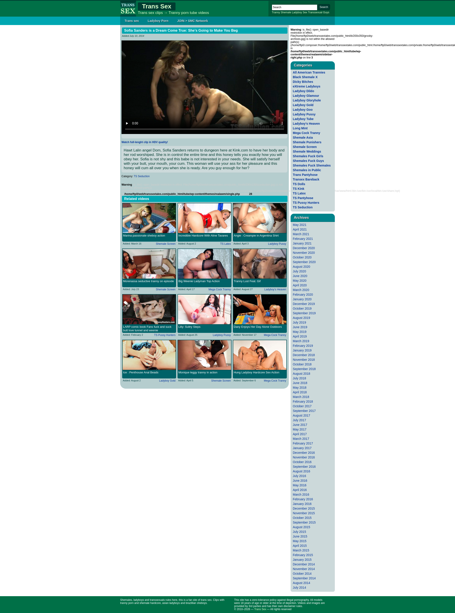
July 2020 (299, 271)
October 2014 (302, 573)
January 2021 (302, 243)
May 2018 (299, 387)
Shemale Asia (303, 137)
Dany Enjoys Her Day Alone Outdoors (258, 326)
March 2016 (301, 494)
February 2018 (303, 401)
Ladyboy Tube (303, 119)
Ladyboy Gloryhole (307, 100)
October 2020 (302, 257)
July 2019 (299, 322)
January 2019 (302, 350)
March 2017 (301, 438)
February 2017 (303, 443)
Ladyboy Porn (158, 21)
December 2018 (304, 355)
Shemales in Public (307, 170)
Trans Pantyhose (305, 175)
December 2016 (304, 452)
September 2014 (304, 578)
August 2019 (301, 318)
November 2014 (304, 569)
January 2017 (302, 448)
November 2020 (304, 252)
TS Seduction (142, 176)
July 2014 (299, 587)
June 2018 (300, 383)
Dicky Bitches (303, 81)
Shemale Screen (165, 243)
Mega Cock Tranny (219, 289)
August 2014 (301, 583)
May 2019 (299, 332)
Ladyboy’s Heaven (275, 289)
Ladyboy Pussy (277, 243)
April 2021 (300, 229)
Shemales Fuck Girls (308, 156)
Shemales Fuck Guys (308, 161)
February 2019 (303, 345)
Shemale (286, 12)
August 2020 (301, 266)
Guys (326, 12)
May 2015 (299, 541)
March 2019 (301, 341)
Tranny (276, 12)
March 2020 (301, 290)
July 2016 (299, 476)
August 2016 (301, 471)
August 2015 (301, 527)
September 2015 (304, 522)
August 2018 (301, 373)
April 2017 (300, 434)
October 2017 (302, 406)
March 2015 (301, 550)
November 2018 (304, 359)
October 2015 (302, 518)
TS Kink (298, 188)
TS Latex (225, 243)
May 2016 (299, 485)
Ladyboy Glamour (306, 95)
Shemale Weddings (307, 151)
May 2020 (299, 280)
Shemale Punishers (307, 142)
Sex (305, 12)
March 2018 (301, 397)
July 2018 (299, 378)
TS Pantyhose (303, 198)
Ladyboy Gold (167, 380)
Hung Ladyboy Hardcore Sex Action (256, 372)
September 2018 (304, 369)
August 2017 (301, 415)
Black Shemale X (305, 77)
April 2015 (300, 545)
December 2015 (304, 508)
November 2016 (304, 457)
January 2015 (302, 559)
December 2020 (304, 248)
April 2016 (300, 490)
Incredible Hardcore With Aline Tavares (203, 235)
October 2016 (302, 462)
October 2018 (302, 364)
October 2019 (302, 308)
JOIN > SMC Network (192, 21)
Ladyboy (297, 12)
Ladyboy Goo (302, 109)
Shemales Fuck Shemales (312, 165)
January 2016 (302, 504)
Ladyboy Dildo (303, 91)
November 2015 (304, 513)
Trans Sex (156, 6)
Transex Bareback (306, 179)
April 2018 (300, 392)
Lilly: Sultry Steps (189, 326)
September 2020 (304, 262)
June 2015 (300, 536)
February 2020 (303, 294)
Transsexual (315, 12)
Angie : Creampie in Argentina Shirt (256, 235)
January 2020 (302, 299)
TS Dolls (299, 184)
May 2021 (299, 225)
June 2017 (300, 425)
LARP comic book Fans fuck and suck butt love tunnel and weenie (147, 328)
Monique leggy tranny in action (197, 372)
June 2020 (300, 276)
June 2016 (300, 480)
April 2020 (300, 285)
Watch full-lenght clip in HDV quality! (144, 142)
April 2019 (300, 336)
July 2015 (299, 531)
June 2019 (300, 327)
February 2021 (303, 239)
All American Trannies (309, 72)
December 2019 (304, 304)
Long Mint (300, 128)
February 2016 (303, 499)
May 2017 (299, 429)
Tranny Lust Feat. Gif (247, 281)
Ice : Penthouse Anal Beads (140, 372)
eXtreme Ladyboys (306, 86)
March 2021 (301, 234)
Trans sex (132, 21)
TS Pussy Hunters (164, 335)
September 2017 (304, 411)
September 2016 (304, 466)
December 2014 (304, 564)
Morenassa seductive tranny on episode (148, 281)
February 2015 (303, 555)
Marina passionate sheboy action (144, 235)
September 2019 (304, 313)
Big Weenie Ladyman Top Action (199, 281)
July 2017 (299, 420)
